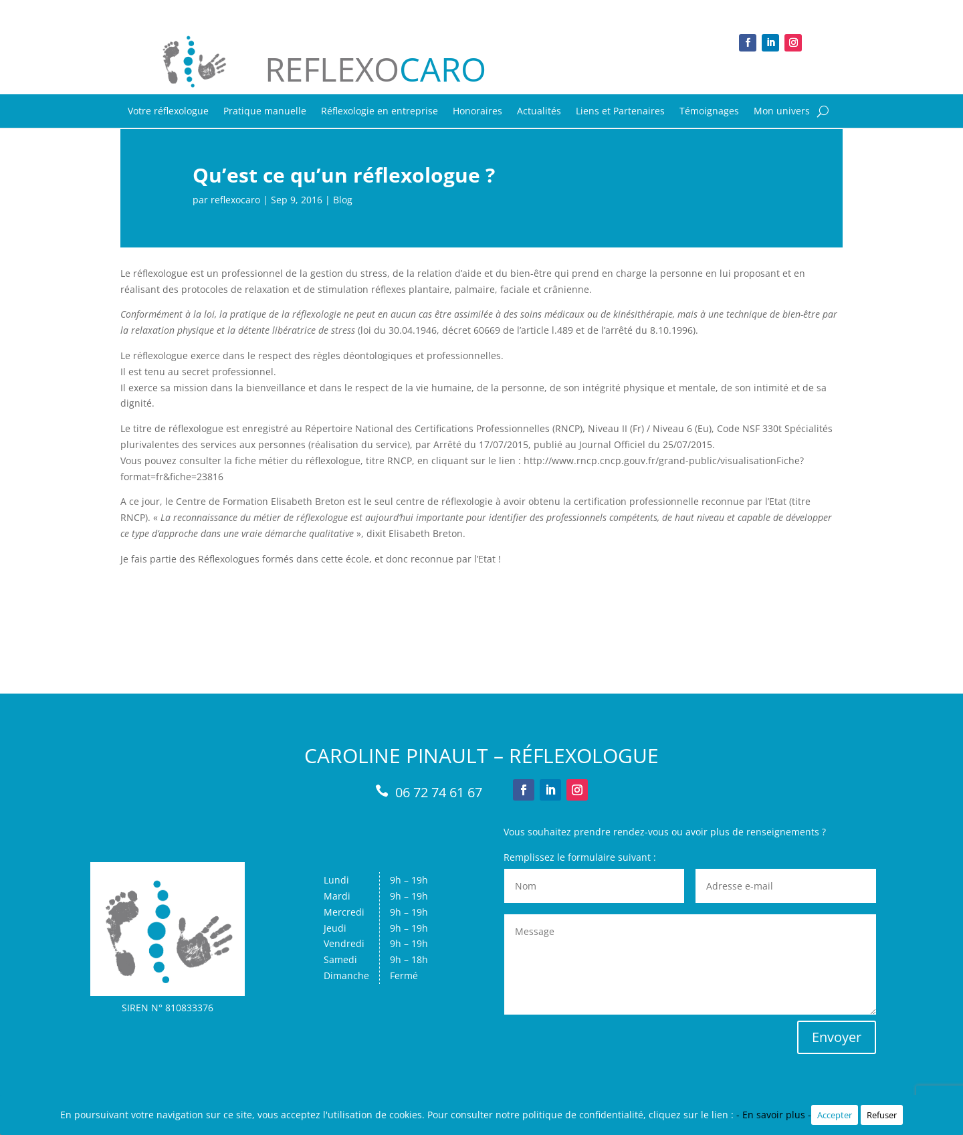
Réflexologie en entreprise (379, 111)
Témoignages (709, 111)
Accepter (834, 1115)
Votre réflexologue (168, 111)
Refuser (882, 1115)
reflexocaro (235, 199)
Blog (342, 199)
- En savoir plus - (773, 1114)
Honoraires (477, 111)
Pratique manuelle (264, 111)
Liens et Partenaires (620, 111)
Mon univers (782, 111)
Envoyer (836, 1037)
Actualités (539, 111)
